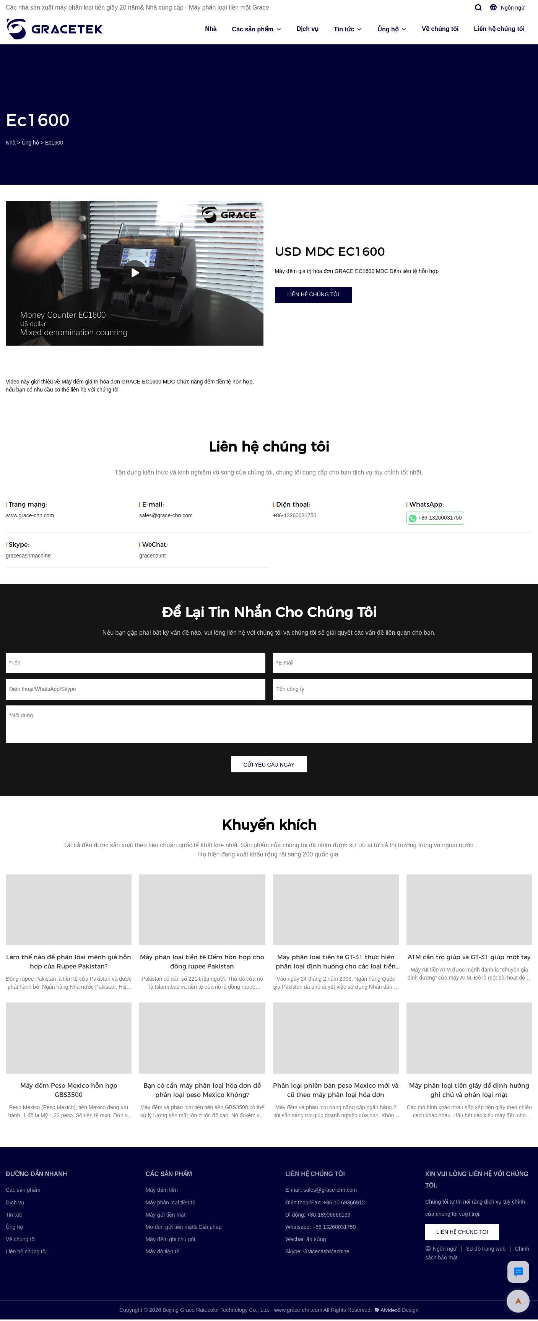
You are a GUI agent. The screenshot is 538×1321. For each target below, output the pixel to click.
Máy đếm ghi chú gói (170, 1240)
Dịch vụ (308, 29)
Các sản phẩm (253, 29)
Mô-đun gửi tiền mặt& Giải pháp (184, 1228)
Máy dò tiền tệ (162, 1253)
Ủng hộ (388, 29)
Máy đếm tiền (162, 1191)
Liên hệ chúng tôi (499, 29)
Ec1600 (54, 143)
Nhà (210, 29)
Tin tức (344, 29)
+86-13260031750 (435, 518)
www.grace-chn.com (30, 515)
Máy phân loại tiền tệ (170, 1204)
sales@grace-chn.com (166, 515)
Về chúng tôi (440, 29)
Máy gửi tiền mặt (165, 1216)
